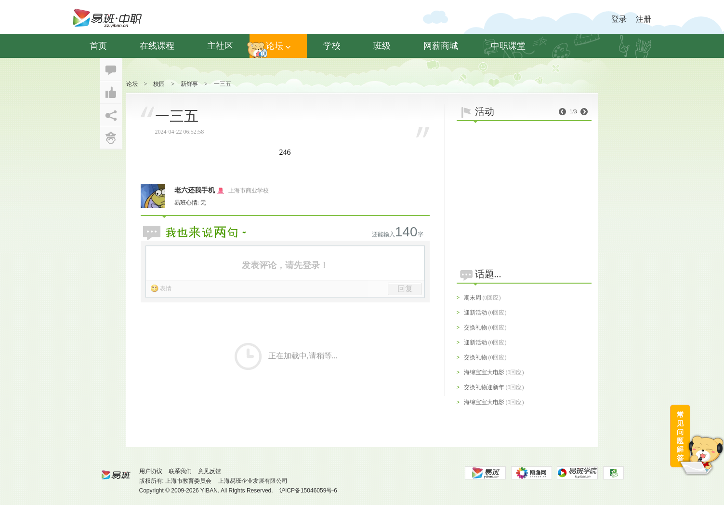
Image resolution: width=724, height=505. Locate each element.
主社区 (220, 46)
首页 (98, 46)
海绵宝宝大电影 (484, 372)
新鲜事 (189, 84)
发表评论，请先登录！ (285, 265)
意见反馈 (209, 471)
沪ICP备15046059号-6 (308, 490)
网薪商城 (440, 46)
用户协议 (150, 471)
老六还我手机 (194, 190)
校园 (159, 84)
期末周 (472, 297)
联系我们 (180, 471)
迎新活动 (475, 312)
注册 (643, 19)
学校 (332, 46)
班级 (382, 46)
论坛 (278, 46)
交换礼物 (475, 327)
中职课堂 (508, 46)
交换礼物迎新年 (484, 387)
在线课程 (157, 46)
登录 (619, 19)
